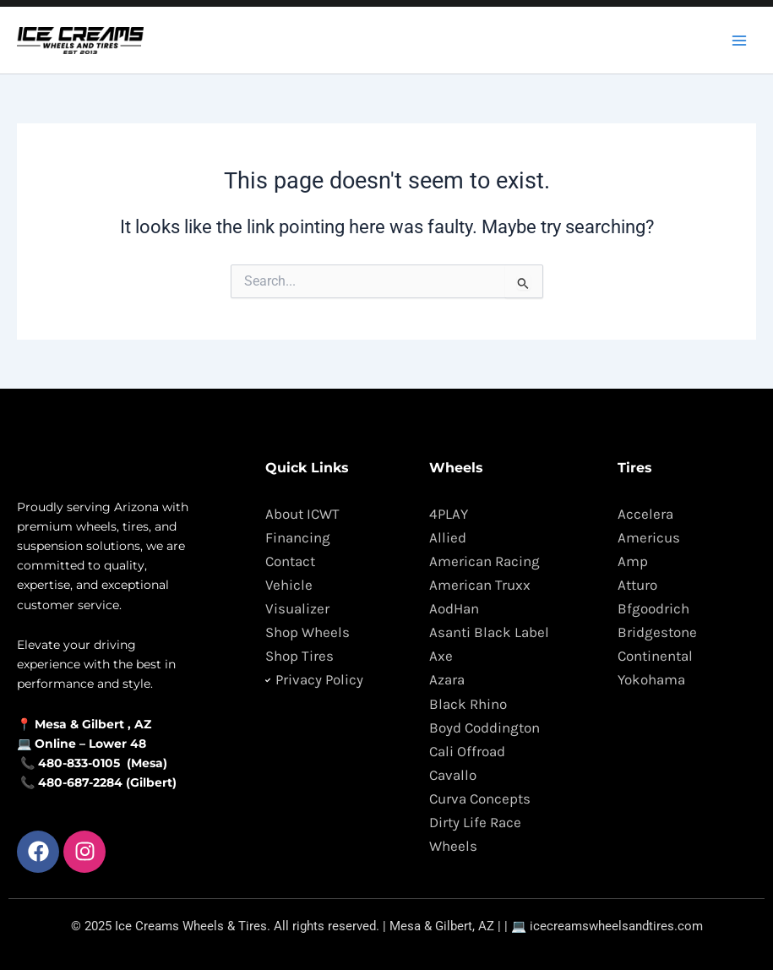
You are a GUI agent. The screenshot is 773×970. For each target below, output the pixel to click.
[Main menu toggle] (739, 40)
